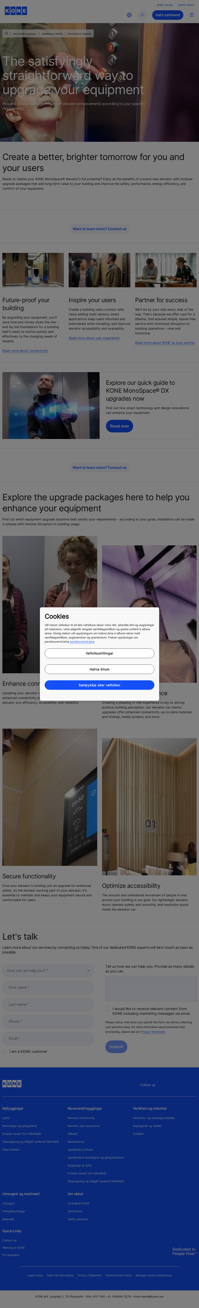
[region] (99, 654)
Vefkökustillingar (99, 653)
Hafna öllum (100, 669)
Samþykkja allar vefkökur (99, 685)
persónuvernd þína (82, 641)
